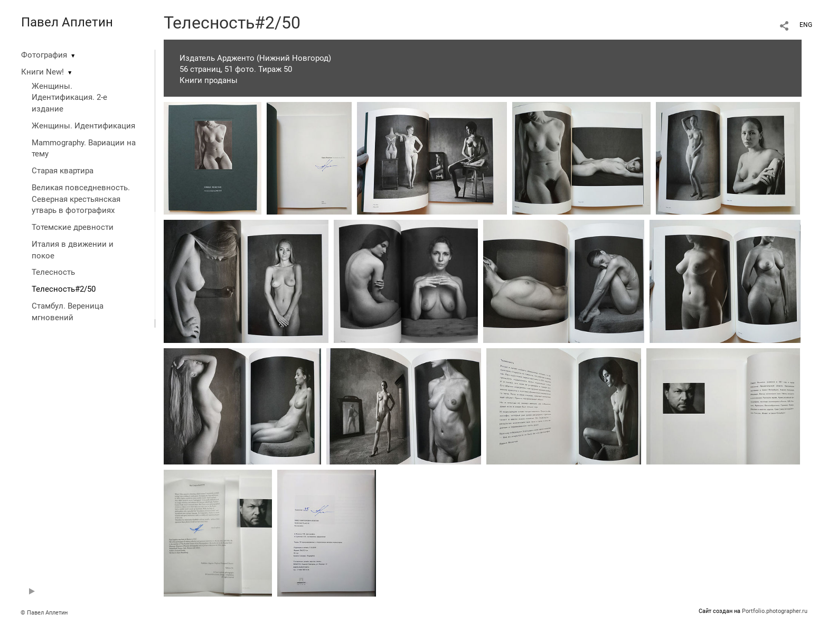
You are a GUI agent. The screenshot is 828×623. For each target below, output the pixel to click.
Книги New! (42, 72)
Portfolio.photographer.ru (774, 611)
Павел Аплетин (67, 22)
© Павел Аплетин (44, 612)
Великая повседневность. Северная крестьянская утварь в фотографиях (81, 199)
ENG (805, 25)
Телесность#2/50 (64, 289)
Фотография (44, 55)
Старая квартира (62, 170)
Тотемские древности (73, 227)
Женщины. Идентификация (83, 126)
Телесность (53, 272)
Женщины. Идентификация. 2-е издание (69, 97)
